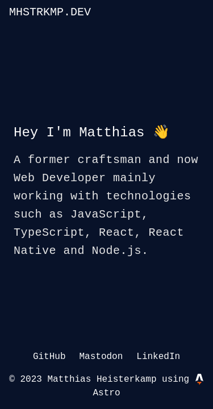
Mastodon (101, 357)
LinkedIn (158, 357)
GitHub (49, 357)
